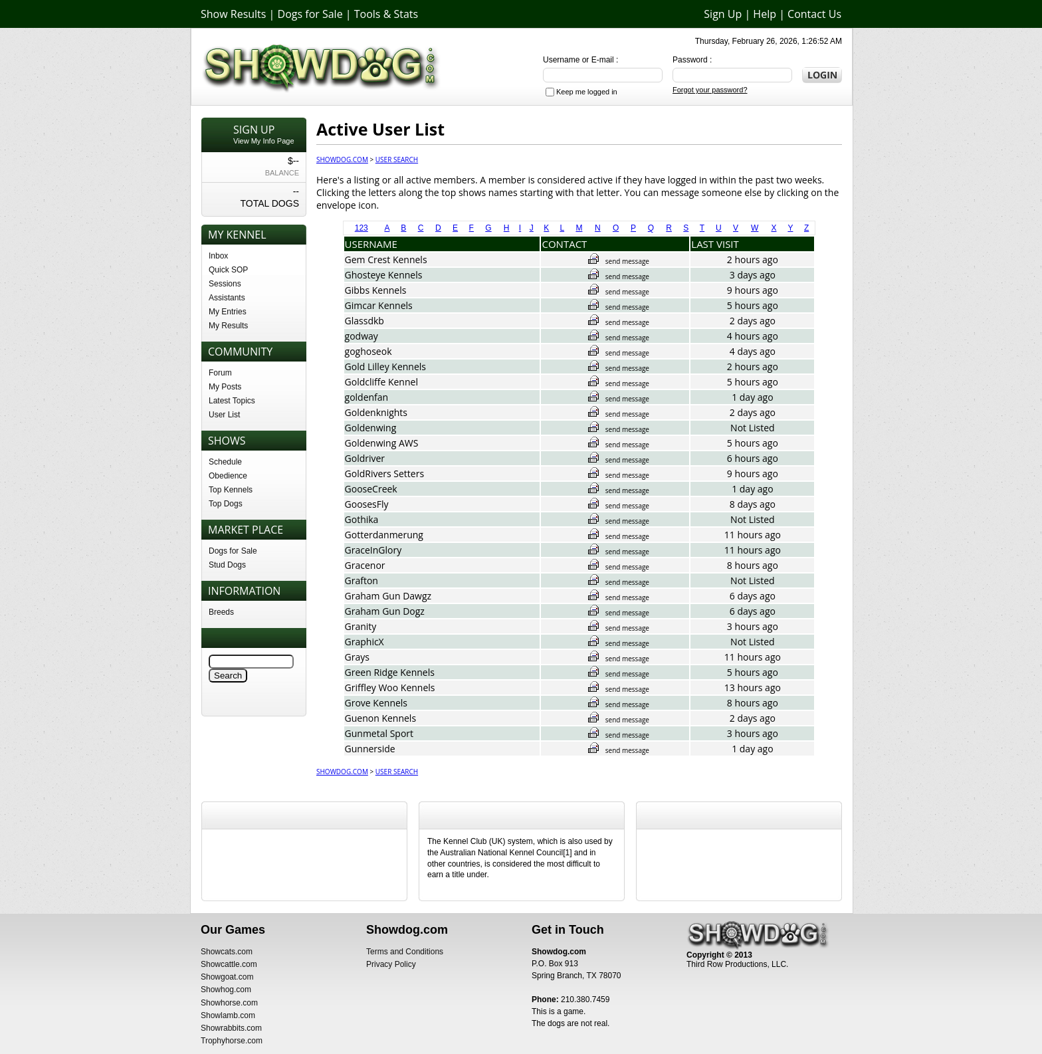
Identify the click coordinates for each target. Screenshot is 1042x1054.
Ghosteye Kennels (384, 274)
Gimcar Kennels (379, 305)
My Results (228, 325)
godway (361, 336)
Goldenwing (371, 427)
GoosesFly (367, 504)
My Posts (225, 386)
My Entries (228, 311)
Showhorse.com (229, 1002)
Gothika (362, 519)
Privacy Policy (391, 964)
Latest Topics (232, 400)
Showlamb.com (228, 1015)
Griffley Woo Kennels (390, 687)
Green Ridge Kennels (390, 672)
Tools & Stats (386, 14)
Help (764, 14)
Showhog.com (226, 989)
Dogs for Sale (310, 14)
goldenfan (367, 397)
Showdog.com (342, 159)
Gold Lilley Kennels (385, 366)
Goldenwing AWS (382, 443)
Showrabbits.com (231, 1028)
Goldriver (365, 458)
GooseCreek (371, 488)
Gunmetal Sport (379, 733)
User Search (396, 159)
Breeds (221, 612)
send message (618, 261)
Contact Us (814, 14)
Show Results (233, 14)
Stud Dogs (227, 565)
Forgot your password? (710, 90)
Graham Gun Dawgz (388, 595)
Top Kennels (231, 489)
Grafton (361, 580)
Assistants (227, 297)
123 (361, 228)
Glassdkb (364, 320)
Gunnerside (370, 748)
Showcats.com (227, 951)
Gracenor (365, 565)
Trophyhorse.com (231, 1040)
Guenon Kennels (381, 718)
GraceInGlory (373, 550)
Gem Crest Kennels (386, 259)
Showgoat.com (227, 977)
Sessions (225, 283)
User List (224, 414)
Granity (361, 626)
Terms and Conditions (404, 951)
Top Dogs (226, 503)
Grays (357, 657)
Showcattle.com (229, 964)
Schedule (225, 462)
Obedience (228, 475)
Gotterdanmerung (384, 534)
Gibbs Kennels (376, 290)
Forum (220, 372)
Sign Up (723, 14)
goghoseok (368, 351)
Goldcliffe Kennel (381, 381)
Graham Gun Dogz (385, 611)
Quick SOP (228, 269)
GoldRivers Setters (385, 473)
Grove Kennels (376, 702)
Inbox (218, 256)
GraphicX (364, 641)
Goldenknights (376, 412)
